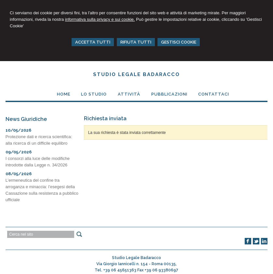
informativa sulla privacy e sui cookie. (100, 19)
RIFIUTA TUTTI (135, 42)
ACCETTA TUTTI (92, 42)
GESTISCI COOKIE (178, 42)
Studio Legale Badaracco (136, 74)
